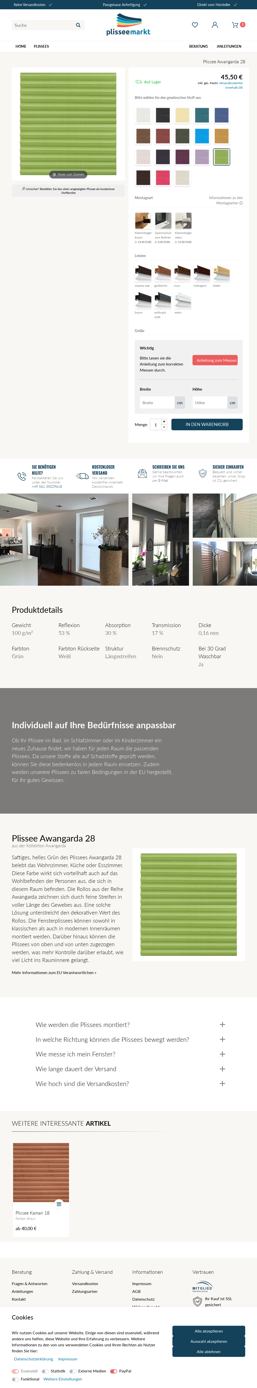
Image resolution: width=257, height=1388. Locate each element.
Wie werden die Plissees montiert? (130, 1024)
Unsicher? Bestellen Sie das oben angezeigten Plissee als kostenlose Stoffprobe (68, 191)
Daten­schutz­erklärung (34, 1358)
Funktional (30, 1378)
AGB (136, 1291)
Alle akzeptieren (209, 1331)
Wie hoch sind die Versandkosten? (130, 1083)
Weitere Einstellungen (62, 1378)
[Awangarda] (68, 124)
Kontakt (19, 1299)
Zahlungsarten (84, 1291)
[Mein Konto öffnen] (215, 25)
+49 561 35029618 (47, 486)
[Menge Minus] (164, 427)
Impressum (141, 1283)
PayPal (125, 1370)
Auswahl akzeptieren (208, 1341)
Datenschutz (143, 1299)
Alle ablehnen (209, 1351)
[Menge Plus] (164, 422)
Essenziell (29, 1370)
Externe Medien (92, 1370)
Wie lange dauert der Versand (130, 1068)
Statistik (58, 1370)
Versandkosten (85, 1283)
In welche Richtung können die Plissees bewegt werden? (130, 1039)
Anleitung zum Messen (217, 360)
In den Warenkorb (207, 424)
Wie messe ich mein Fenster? (130, 1054)
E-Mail (163, 480)
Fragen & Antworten (29, 1283)
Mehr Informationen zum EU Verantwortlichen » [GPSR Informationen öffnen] (54, 972)
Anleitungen (22, 1291)
